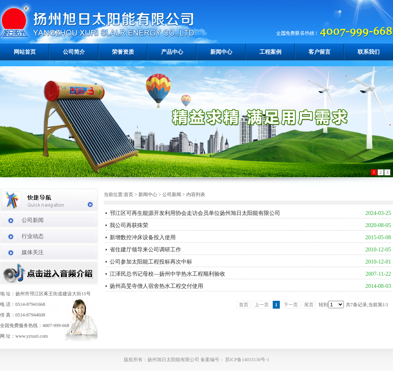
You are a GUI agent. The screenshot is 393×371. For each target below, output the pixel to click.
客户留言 (320, 52)
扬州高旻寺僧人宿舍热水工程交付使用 (156, 286)
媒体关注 (33, 252)
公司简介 (74, 52)
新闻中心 (221, 52)
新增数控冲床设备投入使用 (143, 237)
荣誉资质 (123, 52)
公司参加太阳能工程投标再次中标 (151, 262)
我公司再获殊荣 (129, 225)
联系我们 (369, 52)
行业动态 (33, 236)
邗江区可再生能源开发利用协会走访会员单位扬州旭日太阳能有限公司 (195, 213)
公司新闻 (33, 220)
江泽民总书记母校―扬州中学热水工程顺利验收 (167, 274)
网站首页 (25, 52)
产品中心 (172, 52)
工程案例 (270, 52)
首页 (128, 194)
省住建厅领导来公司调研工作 (145, 250)
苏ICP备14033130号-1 (247, 359)
